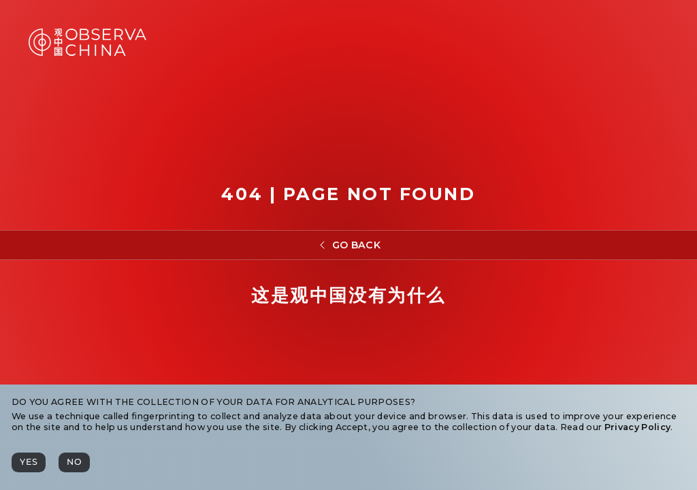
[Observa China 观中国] (87, 52)
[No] (74, 462)
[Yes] (29, 462)
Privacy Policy (637, 427)
